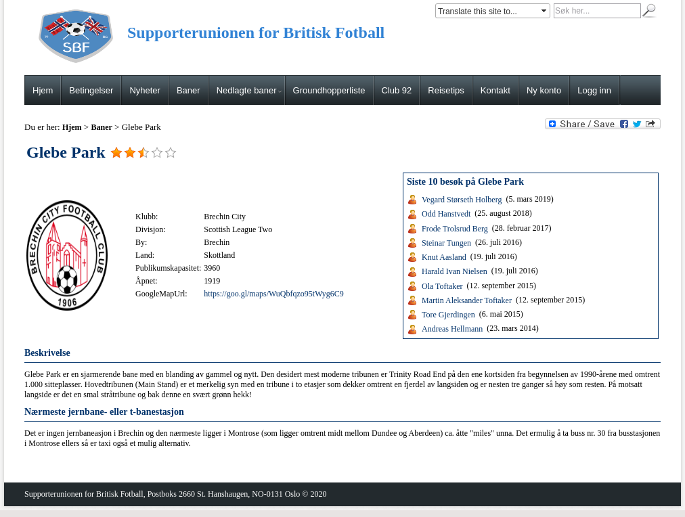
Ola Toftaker (442, 285)
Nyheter (144, 90)
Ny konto (544, 90)
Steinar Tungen (446, 243)
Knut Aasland (444, 257)
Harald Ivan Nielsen (454, 271)
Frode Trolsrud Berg (455, 228)
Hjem (42, 90)
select (544, 10)
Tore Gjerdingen (448, 314)
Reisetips (446, 90)
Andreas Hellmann (452, 329)
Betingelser (91, 90)
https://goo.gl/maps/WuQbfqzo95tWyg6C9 (273, 293)
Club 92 (397, 90)
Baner (188, 90)
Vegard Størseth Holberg (462, 199)
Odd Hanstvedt (446, 214)
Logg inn (594, 90)
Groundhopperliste (329, 90)
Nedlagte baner (249, 90)
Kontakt (495, 90)
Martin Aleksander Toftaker (467, 300)
